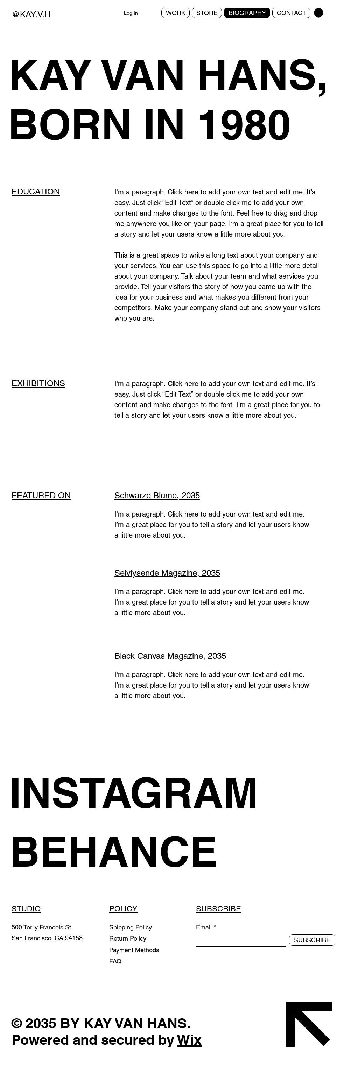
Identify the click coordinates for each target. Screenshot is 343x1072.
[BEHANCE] (144, 851)
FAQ (115, 961)
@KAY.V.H (31, 14)
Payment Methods (135, 950)
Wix (189, 1039)
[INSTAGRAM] (144, 792)
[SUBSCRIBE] (312, 940)
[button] (318, 13)
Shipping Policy (130, 927)
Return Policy (128, 938)
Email (204, 927)
